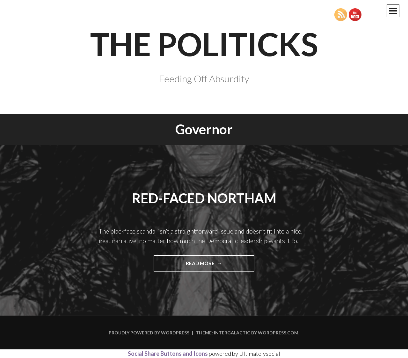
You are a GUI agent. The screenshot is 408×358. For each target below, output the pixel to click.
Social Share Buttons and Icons (168, 353)
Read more (215, 265)
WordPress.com (278, 332)
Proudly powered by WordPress (149, 332)
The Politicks (204, 44)
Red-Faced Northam (204, 198)
